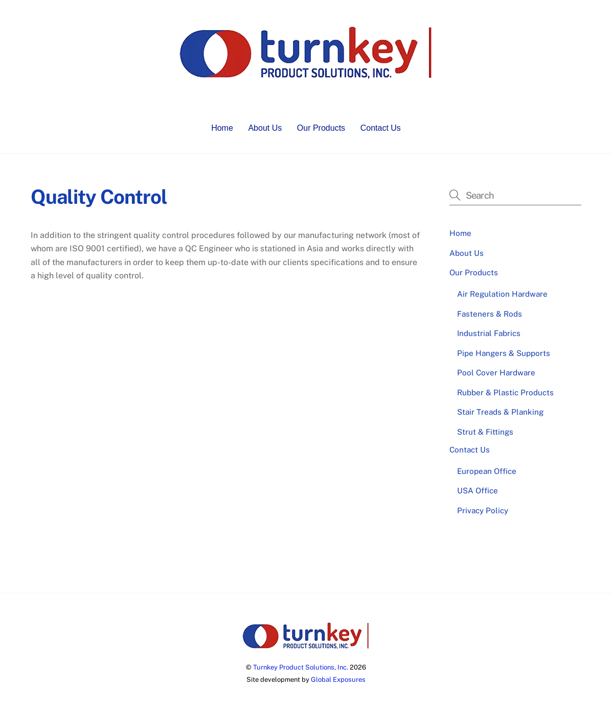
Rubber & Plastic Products (505, 392)
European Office (486, 471)
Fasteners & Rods (489, 313)
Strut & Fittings (485, 431)
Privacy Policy (482, 510)
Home (222, 128)
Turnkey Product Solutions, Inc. (300, 667)
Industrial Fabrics (488, 333)
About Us (265, 128)
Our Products (321, 128)
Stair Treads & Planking (500, 412)
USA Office (477, 490)
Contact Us (380, 128)
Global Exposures (338, 679)
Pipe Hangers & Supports (503, 353)
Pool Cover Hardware (496, 372)
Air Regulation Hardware (502, 294)
